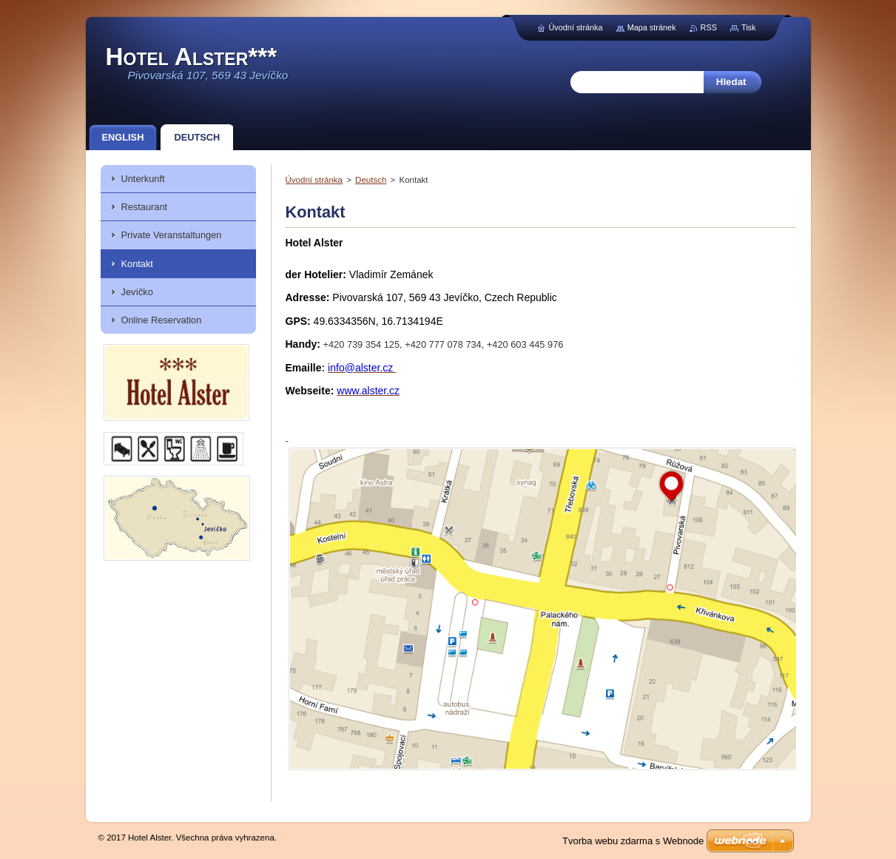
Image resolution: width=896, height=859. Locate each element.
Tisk (748, 27)
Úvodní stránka (314, 179)
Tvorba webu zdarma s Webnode (633, 840)
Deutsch (370, 179)
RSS (709, 27)
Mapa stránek (651, 27)
